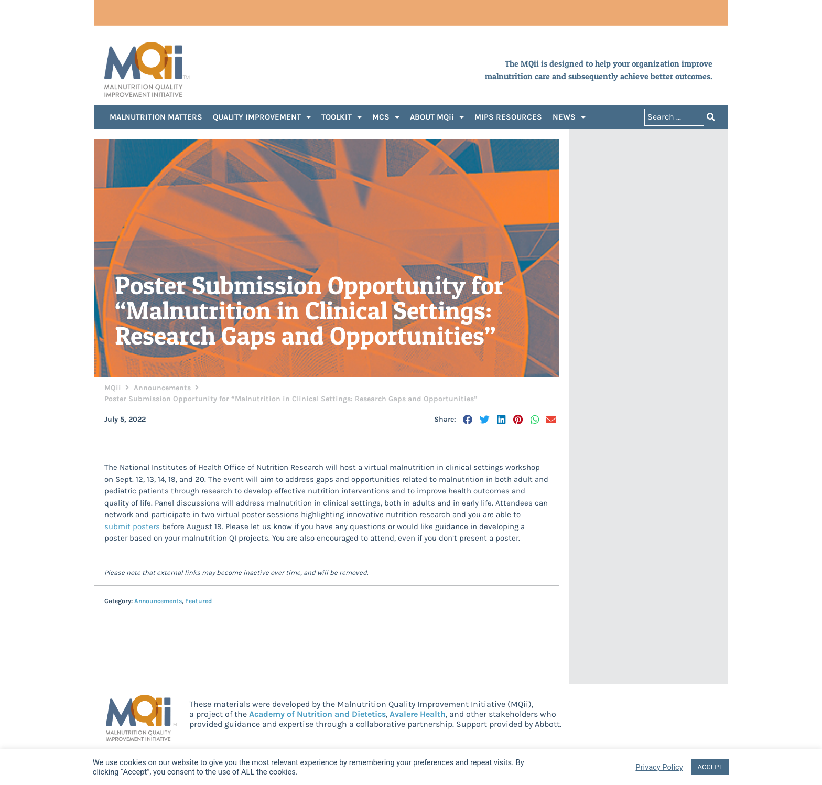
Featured (198, 601)
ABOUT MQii (437, 118)
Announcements (162, 388)
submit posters (132, 527)
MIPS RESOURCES (508, 117)
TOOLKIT (341, 118)
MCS (385, 118)
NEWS (569, 118)
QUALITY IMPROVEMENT (262, 118)
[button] (468, 420)
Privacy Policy (659, 767)
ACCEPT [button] (710, 767)
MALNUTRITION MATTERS (156, 117)
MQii (112, 388)
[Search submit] (711, 117)
